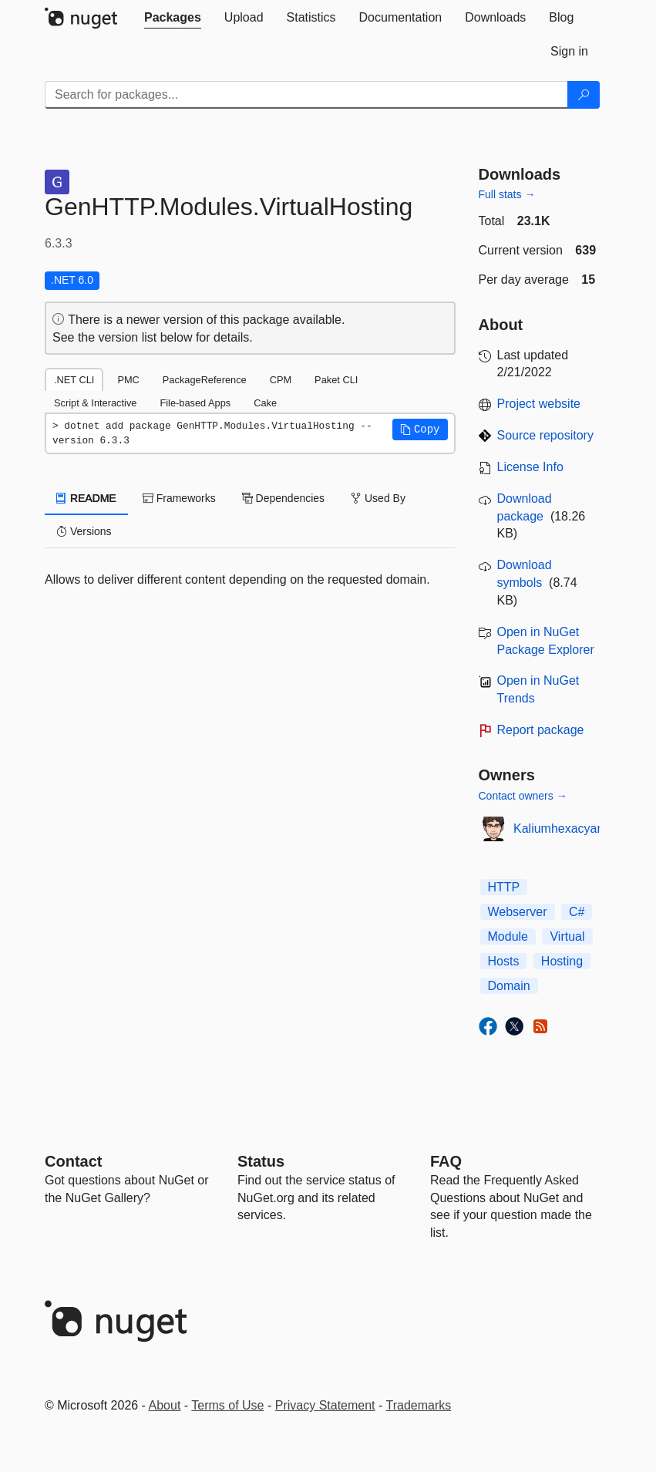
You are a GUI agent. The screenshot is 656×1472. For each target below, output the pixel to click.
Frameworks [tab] (179, 498)
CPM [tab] (280, 380)
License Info (530, 466)
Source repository (545, 435)
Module (508, 936)
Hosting (562, 961)
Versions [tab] (84, 531)
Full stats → (507, 194)
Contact (73, 1161)
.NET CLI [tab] (74, 380)
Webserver (517, 911)
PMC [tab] (128, 380)
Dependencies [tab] (283, 498)
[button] (420, 429)
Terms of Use (227, 1405)
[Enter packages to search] (306, 95)
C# (576, 911)
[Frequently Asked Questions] (446, 1161)
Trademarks (419, 1405)
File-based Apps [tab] (195, 403)
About (165, 1405)
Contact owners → (523, 796)
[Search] (583, 95)
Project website (539, 403)
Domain (509, 985)
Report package (540, 729)
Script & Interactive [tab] (95, 403)
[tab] (173, 18)
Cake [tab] (265, 403)
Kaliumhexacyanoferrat (576, 828)
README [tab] (86, 498)
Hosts (504, 961)
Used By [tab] (378, 498)
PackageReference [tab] (205, 380)
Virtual (567, 936)
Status (260, 1161)
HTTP (504, 887)
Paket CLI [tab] (336, 380)
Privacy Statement (325, 1405)
